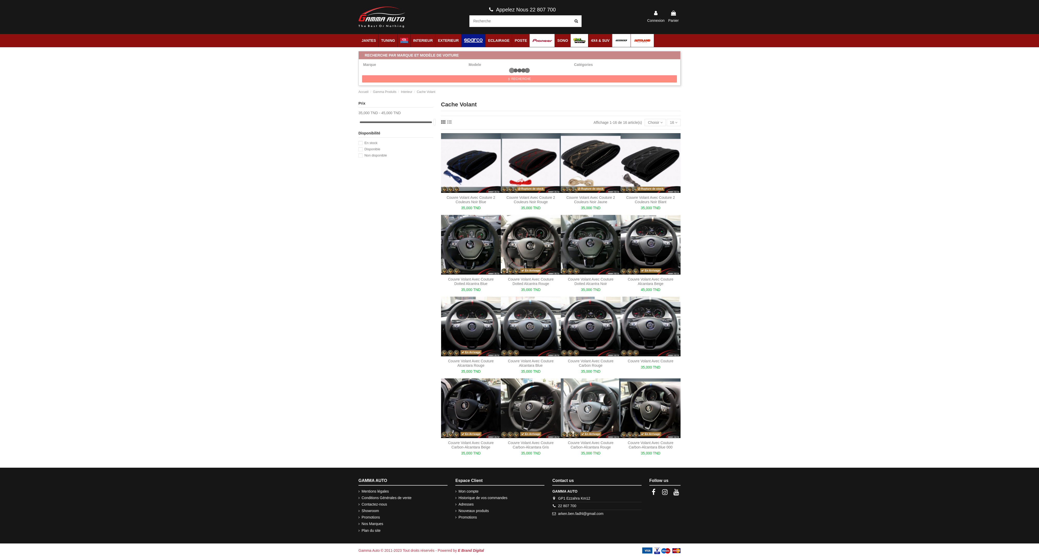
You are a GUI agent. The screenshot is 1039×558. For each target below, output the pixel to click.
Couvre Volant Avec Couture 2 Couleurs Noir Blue (471, 199)
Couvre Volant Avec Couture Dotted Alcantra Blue (471, 281)
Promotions (371, 517)
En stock (370, 143)
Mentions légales (375, 491)
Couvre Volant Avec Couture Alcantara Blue (531, 363)
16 (673, 122)
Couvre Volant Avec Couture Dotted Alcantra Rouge (531, 281)
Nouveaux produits (473, 511)
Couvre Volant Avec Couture (651, 361)
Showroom (370, 511)
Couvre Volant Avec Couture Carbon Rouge (591, 363)
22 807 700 (567, 506)
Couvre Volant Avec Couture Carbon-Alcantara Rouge (591, 445)
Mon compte (468, 491)
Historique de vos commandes (482, 498)
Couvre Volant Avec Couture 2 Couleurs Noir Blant (650, 199)
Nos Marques (372, 524)
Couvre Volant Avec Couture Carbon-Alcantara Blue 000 (651, 445)
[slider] (435, 122)
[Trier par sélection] (655, 122)
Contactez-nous (374, 504)
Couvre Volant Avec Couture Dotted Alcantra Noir (591, 281)
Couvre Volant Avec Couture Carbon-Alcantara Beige (471, 445)
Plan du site (371, 530)
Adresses (466, 504)
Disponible (372, 149)
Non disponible (375, 155)
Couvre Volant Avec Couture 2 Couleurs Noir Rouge (531, 199)
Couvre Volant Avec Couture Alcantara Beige (651, 281)
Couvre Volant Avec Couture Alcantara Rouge (471, 363)
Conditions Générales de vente (386, 498)
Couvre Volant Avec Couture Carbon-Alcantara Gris (531, 445)
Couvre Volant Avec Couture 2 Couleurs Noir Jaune (590, 199)
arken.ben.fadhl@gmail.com (581, 514)
